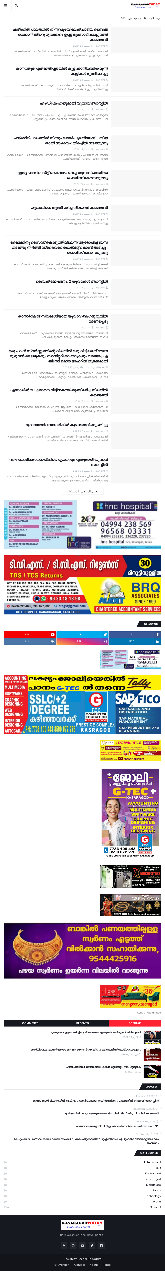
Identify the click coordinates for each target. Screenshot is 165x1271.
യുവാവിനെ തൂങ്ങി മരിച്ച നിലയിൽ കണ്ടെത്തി (69, 207)
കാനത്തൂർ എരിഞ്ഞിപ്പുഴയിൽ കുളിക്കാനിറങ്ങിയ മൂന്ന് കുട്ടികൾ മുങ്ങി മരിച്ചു (62, 71)
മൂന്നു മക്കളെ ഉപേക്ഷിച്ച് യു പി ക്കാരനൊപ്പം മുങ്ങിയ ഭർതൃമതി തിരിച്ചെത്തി (96, 1032)
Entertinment (82, 1162)
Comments (30, 1023)
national (82, 1207)
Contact (79, 1265)
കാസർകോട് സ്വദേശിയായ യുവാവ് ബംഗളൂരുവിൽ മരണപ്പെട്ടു (63, 319)
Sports (82, 1190)
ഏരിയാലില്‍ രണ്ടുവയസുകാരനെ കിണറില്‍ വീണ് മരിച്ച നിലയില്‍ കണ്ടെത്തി (111, 1113)
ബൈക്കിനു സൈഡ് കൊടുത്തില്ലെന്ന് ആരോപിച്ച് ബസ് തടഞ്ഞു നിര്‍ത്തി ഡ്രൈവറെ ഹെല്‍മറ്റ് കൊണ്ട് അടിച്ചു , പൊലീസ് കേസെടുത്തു (59, 247)
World (82, 1202)
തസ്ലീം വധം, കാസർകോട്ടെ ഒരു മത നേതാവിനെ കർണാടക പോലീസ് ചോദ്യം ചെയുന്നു (86, 1050)
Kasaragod (82, 1179)
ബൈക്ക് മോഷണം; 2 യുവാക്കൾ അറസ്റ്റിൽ (71, 281)
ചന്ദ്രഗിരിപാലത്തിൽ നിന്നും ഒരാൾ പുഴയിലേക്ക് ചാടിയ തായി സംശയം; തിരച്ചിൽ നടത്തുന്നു (60, 140)
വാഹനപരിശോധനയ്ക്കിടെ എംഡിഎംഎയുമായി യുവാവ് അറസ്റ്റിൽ (58, 462)
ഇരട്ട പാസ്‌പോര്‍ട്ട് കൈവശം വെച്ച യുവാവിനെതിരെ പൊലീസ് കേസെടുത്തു (63, 175)
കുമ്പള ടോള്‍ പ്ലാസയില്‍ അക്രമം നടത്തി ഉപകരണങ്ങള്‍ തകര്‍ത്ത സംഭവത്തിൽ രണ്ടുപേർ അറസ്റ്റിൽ (95, 1101)
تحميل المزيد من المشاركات (82, 491)
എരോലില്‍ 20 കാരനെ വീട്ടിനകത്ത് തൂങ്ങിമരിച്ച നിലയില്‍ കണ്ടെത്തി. (59, 392)
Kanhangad (82, 1174)
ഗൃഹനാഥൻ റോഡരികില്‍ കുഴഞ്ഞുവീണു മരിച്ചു (66, 424)
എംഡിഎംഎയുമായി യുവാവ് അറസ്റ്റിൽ (74, 103)
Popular (135, 1023)
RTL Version (61, 1265)
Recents (82, 1023)
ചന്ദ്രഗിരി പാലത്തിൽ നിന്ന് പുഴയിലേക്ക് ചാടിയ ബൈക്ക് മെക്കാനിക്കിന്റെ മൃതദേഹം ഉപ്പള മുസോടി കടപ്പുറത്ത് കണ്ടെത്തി (60, 34)
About (94, 1265)
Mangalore (82, 1185)
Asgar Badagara (90, 1259)
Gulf (82, 1168)
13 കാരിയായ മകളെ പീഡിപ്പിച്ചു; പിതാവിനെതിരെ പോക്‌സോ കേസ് (117, 1126)
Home (107, 1265)
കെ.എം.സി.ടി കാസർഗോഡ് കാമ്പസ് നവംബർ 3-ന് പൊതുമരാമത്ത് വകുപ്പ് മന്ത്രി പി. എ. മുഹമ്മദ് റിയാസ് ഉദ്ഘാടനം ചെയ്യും (85, 1141)
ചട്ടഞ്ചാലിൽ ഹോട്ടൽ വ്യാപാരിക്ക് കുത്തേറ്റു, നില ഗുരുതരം (103, 1067)
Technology (82, 1196)
